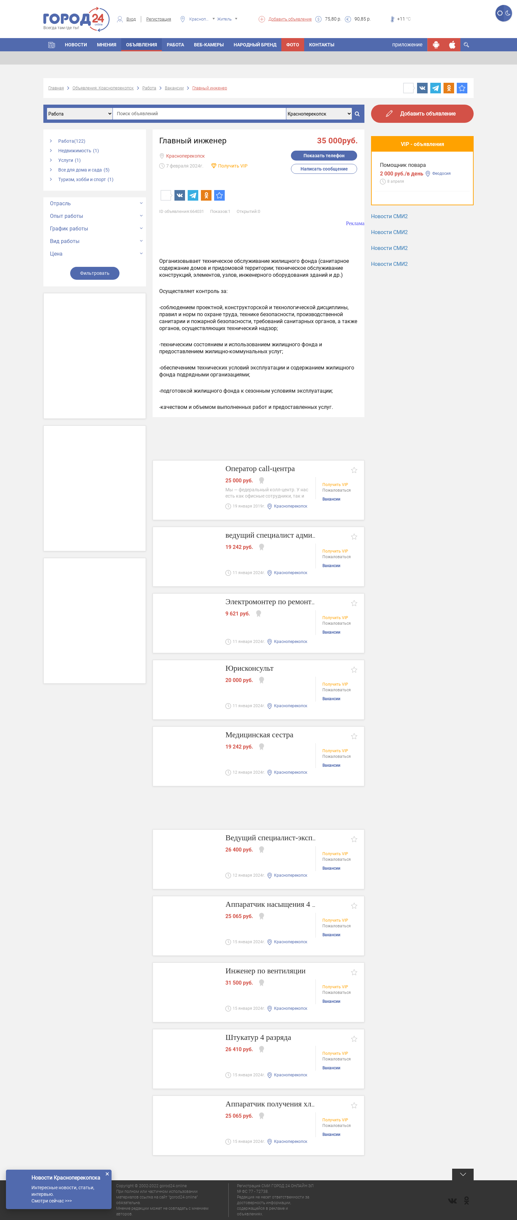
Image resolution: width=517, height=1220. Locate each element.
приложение (407, 44)
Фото (292, 44)
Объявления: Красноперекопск (103, 87)
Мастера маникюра (404, 272)
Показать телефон (324, 155)
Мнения (106, 44)
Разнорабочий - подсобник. (413, 223)
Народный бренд (255, 44)
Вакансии (174, 87)
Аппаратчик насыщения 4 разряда (287, 904)
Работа (175, 44)
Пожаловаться (336, 491)
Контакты (321, 44)
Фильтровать (95, 273)
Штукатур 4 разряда (262, 1038)
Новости (76, 44)
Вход (131, 19)
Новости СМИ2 (389, 310)
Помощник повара (403, 174)
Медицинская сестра (263, 735)
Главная (56, 87)
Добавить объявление (290, 19)
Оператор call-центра (264, 469)
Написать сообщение (324, 168)
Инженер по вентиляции (270, 971)
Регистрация (158, 19)
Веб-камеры (209, 44)
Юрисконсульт (252, 668)
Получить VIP (233, 166)
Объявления (141, 44)
